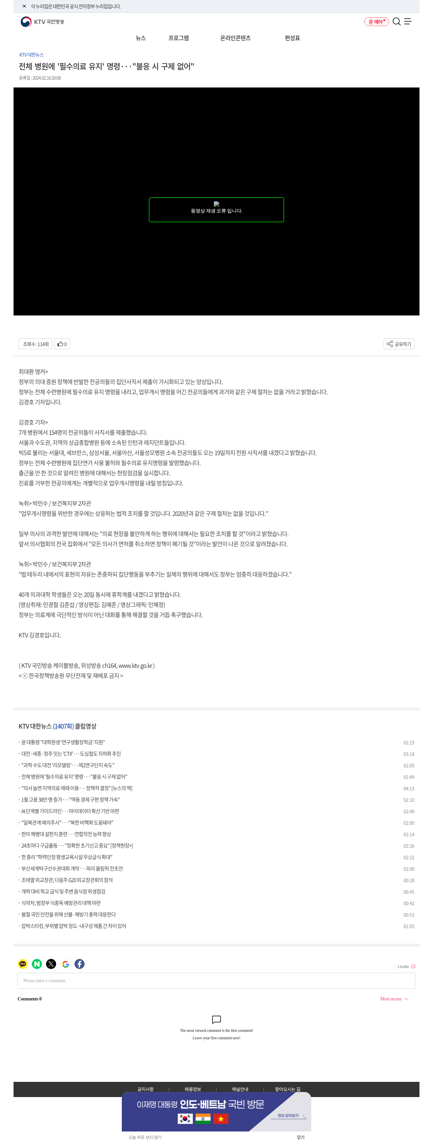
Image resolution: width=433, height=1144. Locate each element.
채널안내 (240, 1089)
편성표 (292, 37)
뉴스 (141, 37)
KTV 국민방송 (32, 19)
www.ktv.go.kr (135, 665)
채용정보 (193, 1089)
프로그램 (178, 37)
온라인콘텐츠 (235, 37)
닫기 (300, 1137)
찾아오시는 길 (287, 1089)
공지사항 (145, 1089)
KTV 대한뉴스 (31, 54)
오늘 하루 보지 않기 (145, 1137)
